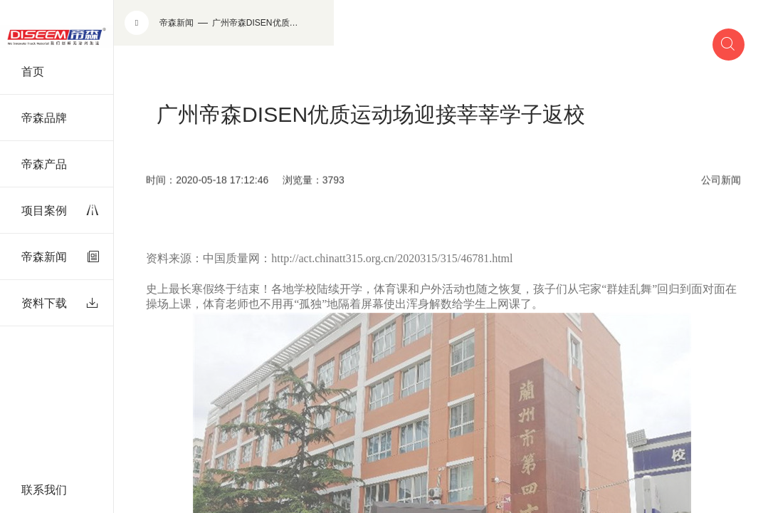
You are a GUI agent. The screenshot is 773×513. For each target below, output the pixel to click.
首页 (32, 72)
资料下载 (60, 303)
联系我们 (44, 490)
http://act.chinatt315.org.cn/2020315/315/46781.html (391, 269)
